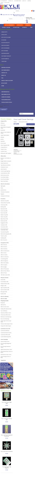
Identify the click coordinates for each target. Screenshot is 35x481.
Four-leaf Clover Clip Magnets (6, 467)
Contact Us (10, 0)
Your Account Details (6, 102)
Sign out (3, 109)
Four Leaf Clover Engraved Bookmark (6, 435)
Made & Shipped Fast (19, 15)
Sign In (2, 2)
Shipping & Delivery (5, 67)
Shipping (29, 0)
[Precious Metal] (28, 142)
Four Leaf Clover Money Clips (6, 419)
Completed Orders (5, 97)
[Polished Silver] (28, 136)
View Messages (5, 91)
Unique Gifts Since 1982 (7, 14)
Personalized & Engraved (19, 14)
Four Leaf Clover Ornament (7, 451)
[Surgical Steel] (25, 142)
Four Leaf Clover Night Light (7, 403)
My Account (7, 2)
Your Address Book (5, 99)
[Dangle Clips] (31, 142)
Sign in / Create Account (7, 80)
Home (2, 85)
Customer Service (17, 0)
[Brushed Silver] (25, 136)
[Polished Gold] (31, 136)
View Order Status (5, 94)
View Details (30, 124)
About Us (24, 0)
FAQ (2, 77)
